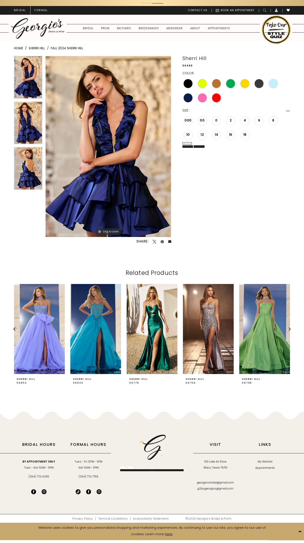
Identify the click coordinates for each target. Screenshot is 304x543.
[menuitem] (20, 13)
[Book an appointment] (235, 13)
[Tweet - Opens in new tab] (154, 245)
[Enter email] (152, 474)
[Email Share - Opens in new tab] (169, 244)
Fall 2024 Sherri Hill (67, 51)
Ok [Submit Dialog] (296, 534)
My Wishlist (265, 465)
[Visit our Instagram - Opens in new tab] (44, 494)
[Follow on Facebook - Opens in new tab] (88, 494)
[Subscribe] (152, 485)
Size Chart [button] (282, 114)
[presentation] (39, 332)
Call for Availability (206, 167)
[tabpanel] (28, 82)
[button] (276, 13)
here (168, 537)
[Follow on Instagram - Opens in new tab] (99, 494)
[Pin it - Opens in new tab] (162, 245)
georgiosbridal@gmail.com (215, 486)
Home (18, 51)
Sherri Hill (37, 51)
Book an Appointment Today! (178, 4)
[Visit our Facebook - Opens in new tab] (33, 494)
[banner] (37, 31)
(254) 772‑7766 (88, 480)
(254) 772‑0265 (38, 480)
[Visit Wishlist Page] (288, 13)
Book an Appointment (258, 167)
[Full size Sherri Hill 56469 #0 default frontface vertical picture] (108, 149)
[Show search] (265, 13)
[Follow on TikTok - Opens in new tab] (78, 494)
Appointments (265, 471)
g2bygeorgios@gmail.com (215, 492)
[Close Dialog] (7, 534)
